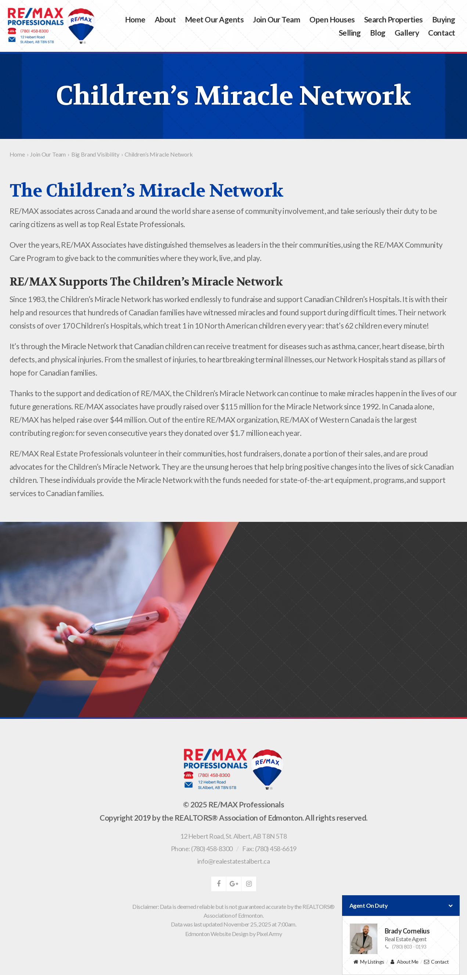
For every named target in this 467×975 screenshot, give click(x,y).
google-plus (233, 884)
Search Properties (393, 19)
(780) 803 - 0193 (406, 946)
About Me (403, 962)
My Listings (368, 962)
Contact (441, 32)
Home (135, 19)
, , (233, 836)
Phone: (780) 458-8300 (202, 849)
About (165, 19)
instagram (248, 884)
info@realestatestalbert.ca (233, 861)
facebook (218, 884)
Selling (350, 32)
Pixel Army (269, 933)
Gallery (407, 32)
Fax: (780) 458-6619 (269, 849)
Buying (443, 19)
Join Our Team (276, 19)
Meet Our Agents (214, 19)
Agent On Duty (400, 905)
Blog (377, 32)
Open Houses (332, 19)
